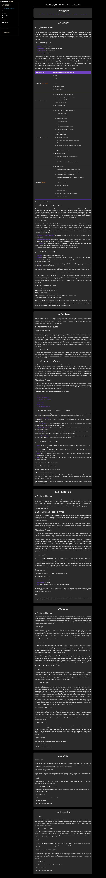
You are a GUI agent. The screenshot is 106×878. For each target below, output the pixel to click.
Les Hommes (59, 14)
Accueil (3, 10)
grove (6, 1)
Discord (4, 20)
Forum (3, 17)
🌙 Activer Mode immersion (8, 8)
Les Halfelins (83, 14)
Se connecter (5, 15)
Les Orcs (75, 14)
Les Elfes (67, 14)
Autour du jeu (5, 22)
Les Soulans (50, 14)
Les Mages (42, 14)
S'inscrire (4, 13)
